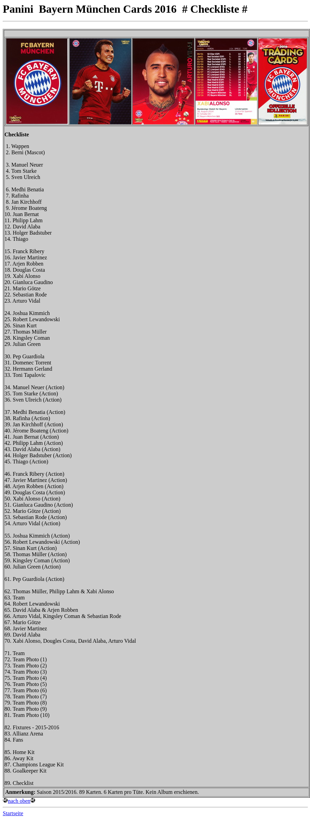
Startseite (13, 813)
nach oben (19, 801)
